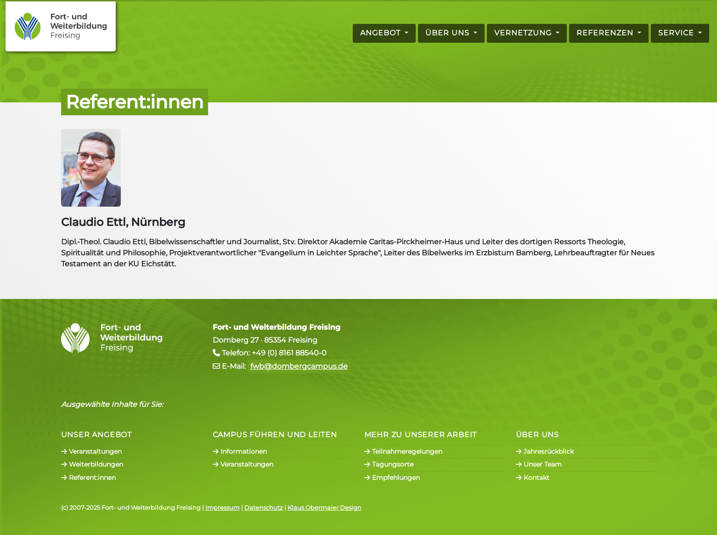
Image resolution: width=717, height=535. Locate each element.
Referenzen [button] (606, 32)
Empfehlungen (392, 477)
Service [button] (677, 32)
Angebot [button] (381, 32)
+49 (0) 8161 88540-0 (289, 353)
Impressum (222, 507)
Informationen (240, 451)
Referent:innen (88, 477)
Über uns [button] (448, 32)
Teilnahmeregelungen (403, 451)
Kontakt (532, 477)
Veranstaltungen (91, 451)
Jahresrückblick (545, 451)
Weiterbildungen (92, 464)
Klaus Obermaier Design (324, 507)
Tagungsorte (388, 464)
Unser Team (539, 464)
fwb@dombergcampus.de (299, 366)
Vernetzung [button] (524, 32)
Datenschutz (263, 507)
